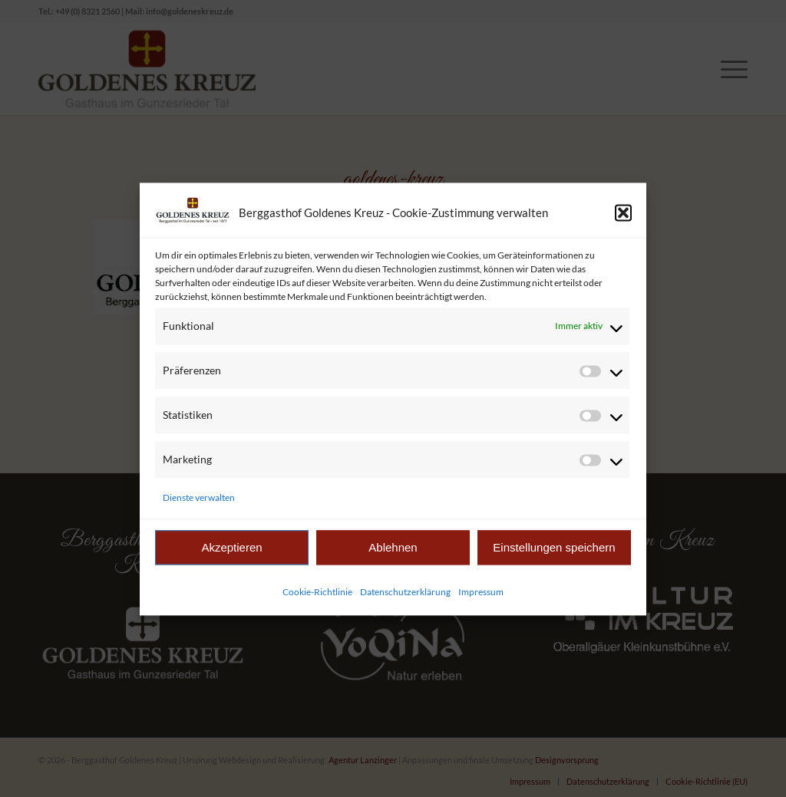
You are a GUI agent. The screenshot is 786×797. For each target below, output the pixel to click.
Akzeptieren (231, 557)
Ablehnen (392, 557)
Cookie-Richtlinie (317, 602)
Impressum (481, 602)
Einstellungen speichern (554, 557)
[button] (623, 222)
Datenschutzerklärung (405, 602)
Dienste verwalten (199, 507)
